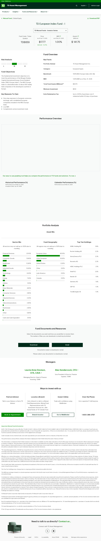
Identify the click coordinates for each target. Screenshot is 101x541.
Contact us (64, 515)
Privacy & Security (19, 531)
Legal (29, 531)
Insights (16, 12)
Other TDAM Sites (6, 1)
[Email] (67, 340)
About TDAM (55, 531)
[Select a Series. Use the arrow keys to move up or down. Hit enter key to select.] (50, 26)
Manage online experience (79, 531)
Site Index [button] (65, 531)
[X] (47, 525)
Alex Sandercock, (66, 365)
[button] (76, 5)
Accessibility (45, 531)
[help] (60, 31)
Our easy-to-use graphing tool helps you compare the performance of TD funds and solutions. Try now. (39, 171)
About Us (44, 12)
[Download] (33, 340)
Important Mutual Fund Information (12, 420)
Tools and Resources (30, 12)
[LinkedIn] (53, 525)
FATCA (36, 531)
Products (6, 12)
